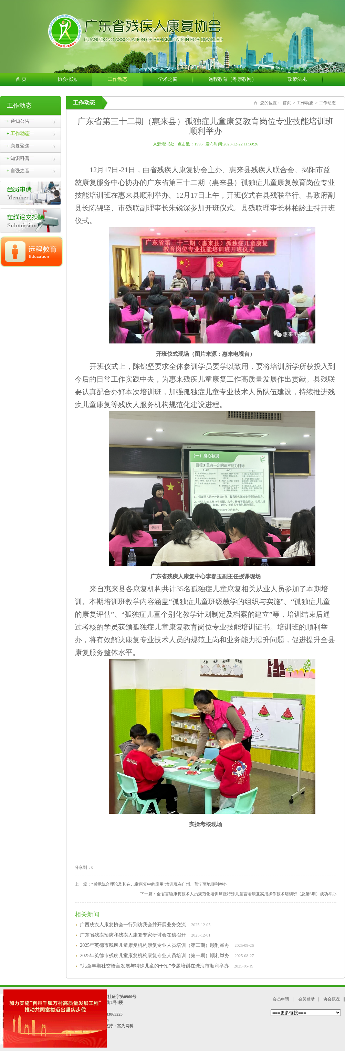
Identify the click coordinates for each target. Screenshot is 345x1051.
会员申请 (281, 999)
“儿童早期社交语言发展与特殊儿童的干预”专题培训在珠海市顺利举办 (154, 965)
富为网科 (125, 1025)
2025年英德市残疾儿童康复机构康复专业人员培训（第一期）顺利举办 (154, 955)
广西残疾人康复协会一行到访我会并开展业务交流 (133, 924)
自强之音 (18, 170)
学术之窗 (175, 79)
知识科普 (18, 158)
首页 (287, 102)
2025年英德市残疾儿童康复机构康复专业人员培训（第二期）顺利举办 (154, 945)
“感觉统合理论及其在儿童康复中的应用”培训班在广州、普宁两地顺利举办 (159, 884)
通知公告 (18, 121)
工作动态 (125, 79)
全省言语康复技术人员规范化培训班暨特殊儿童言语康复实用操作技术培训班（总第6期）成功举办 (246, 893)
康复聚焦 (18, 146)
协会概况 (75, 79)
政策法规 (305, 79)
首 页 (28, 79)
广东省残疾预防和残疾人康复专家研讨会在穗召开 (133, 935)
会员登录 (306, 999)
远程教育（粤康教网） (240, 79)
